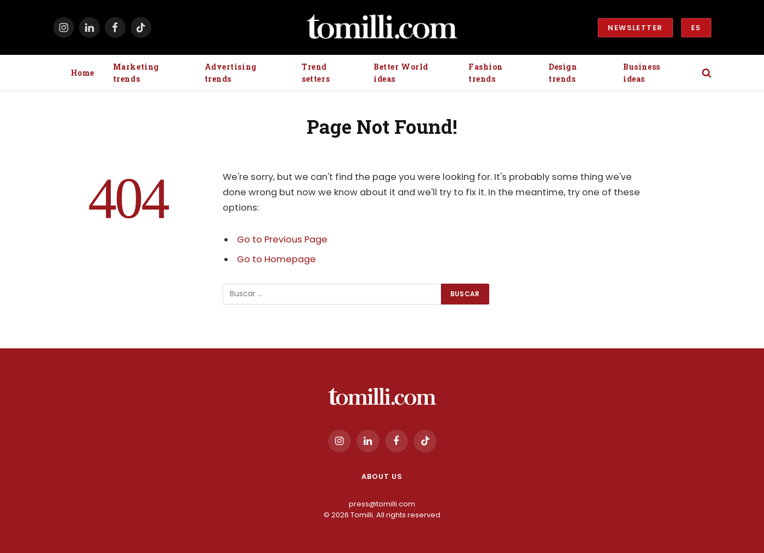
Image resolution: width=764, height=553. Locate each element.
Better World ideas (400, 72)
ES (696, 27)
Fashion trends (485, 72)
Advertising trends (231, 72)
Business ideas (641, 72)
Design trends (562, 72)
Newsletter (635, 27)
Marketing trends (136, 72)
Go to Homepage (276, 259)
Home (82, 72)
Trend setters (316, 72)
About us (381, 476)
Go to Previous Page (282, 239)
